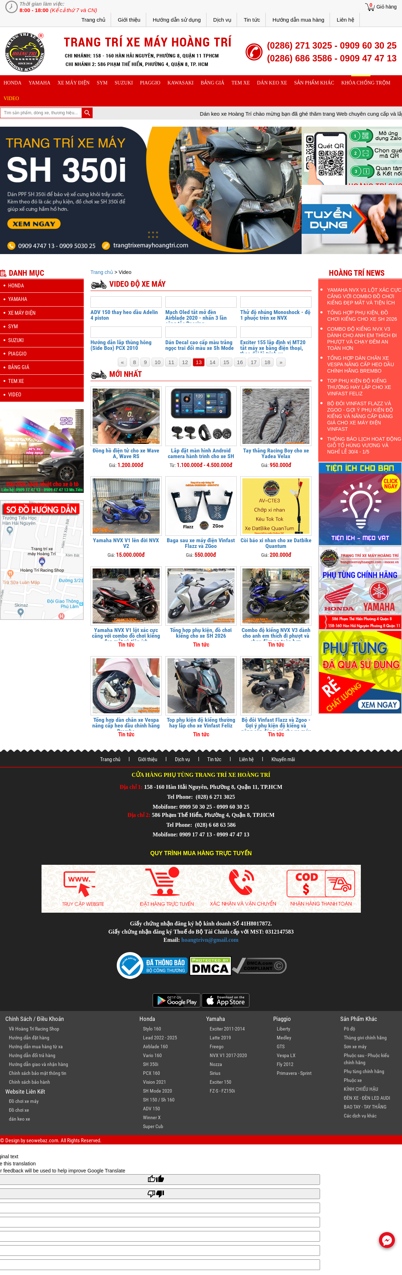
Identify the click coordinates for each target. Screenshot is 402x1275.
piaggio (150, 83)
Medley (284, 1037)
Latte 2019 (220, 1037)
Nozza (216, 1064)
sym (102, 83)
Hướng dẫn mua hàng (298, 20)
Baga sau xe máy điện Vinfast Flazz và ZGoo (201, 543)
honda (13, 83)
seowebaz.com (42, 1140)
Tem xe (240, 83)
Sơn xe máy (355, 1046)
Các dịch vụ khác (360, 1116)
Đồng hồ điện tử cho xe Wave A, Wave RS (126, 453)
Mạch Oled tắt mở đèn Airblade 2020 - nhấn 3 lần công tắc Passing (196, 318)
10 (158, 362)
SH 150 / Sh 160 (159, 1100)
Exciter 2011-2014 (227, 1029)
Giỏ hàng (386, 7)
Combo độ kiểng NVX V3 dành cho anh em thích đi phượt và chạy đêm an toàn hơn (276, 636)
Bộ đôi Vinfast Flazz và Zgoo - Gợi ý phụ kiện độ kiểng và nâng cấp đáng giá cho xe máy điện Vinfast (276, 728)
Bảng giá (213, 83)
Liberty (283, 1029)
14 (212, 362)
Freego (217, 1046)
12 (185, 362)
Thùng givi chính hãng (365, 1037)
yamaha (39, 83)
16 (240, 362)
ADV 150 (151, 1108)
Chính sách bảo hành (29, 1082)
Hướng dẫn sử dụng (177, 20)
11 (171, 362)
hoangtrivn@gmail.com (209, 940)
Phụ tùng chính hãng (364, 1071)
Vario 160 (152, 1055)
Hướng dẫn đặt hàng (29, 1037)
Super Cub (153, 1126)
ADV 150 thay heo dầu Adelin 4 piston (124, 315)
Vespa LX (286, 1055)
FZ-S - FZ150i (222, 1091)
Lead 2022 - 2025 (160, 1037)
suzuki (124, 83)
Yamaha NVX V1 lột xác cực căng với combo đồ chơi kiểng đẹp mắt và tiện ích (126, 636)
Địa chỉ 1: (131, 787)
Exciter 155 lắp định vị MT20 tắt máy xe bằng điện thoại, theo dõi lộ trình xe (272, 348)
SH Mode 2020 (157, 1091)
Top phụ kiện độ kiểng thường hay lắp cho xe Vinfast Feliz (201, 722)
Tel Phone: (180, 797)
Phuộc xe (353, 1080)
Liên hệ (345, 20)
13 (199, 362)
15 (226, 362)
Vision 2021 (154, 1082)
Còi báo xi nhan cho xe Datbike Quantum (276, 543)
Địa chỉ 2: (138, 815)
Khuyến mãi (283, 759)
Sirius (215, 1073)
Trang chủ (93, 20)
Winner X (152, 1117)
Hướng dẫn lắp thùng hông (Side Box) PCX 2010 (121, 345)
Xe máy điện (73, 83)
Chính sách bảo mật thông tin (37, 1073)
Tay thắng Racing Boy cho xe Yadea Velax (276, 453)
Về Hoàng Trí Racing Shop (34, 1029)
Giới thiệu (129, 20)
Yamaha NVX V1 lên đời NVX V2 (126, 543)
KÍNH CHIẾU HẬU (361, 1089)
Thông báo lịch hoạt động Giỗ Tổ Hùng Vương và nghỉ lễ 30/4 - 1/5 (364, 445)
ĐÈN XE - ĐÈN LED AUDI (367, 1098)
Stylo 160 (152, 1029)
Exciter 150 (220, 1082)
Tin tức (252, 20)
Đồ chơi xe (19, 1110)
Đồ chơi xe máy (24, 1101)
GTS (281, 1046)
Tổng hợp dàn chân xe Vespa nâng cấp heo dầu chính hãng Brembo (126, 725)
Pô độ (349, 1029)
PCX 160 (151, 1073)
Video (11, 98)
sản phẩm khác (314, 83)
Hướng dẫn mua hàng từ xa (36, 1046)
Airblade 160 (155, 1046)
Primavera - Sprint (294, 1073)
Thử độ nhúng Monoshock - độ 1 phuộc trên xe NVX (275, 315)
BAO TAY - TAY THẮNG (365, 1107)
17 (254, 362)
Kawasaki (180, 83)
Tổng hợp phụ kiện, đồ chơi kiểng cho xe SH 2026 (201, 633)
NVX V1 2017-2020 (228, 1055)
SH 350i (150, 1064)
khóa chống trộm (365, 83)
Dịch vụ (222, 20)
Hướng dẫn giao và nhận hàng (38, 1064)
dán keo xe (272, 83)
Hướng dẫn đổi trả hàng (32, 1055)
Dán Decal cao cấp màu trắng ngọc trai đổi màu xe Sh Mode (199, 345)
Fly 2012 (285, 1064)
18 (267, 362)
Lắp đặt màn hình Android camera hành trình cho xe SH (201, 453)
